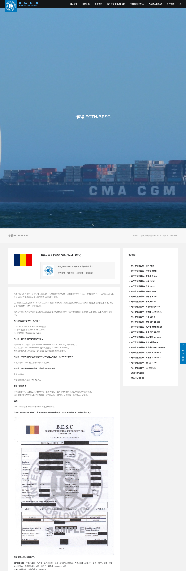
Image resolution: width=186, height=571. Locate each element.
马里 (56, 563)
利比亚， (89, 563)
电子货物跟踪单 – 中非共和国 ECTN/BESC (148, 347)
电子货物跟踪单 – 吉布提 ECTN (144, 271)
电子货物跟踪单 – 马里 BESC (143, 317)
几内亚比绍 (48, 563)
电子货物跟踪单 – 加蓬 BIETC (143, 281)
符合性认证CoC (137, 378)
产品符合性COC (155, 4)
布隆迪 (70, 563)
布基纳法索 (29, 566)
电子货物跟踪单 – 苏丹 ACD (142, 266)
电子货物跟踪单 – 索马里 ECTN (144, 363)
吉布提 (58, 566)
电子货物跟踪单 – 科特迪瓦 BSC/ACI (146, 337)
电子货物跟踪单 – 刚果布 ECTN (144, 297)
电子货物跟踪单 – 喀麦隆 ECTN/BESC (146, 312)
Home (135, 235)
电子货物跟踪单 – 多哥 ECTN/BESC (145, 332)
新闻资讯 (98, 4)
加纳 (37, 566)
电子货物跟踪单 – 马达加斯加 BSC (145, 342)
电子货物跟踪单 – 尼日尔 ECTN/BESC (146, 353)
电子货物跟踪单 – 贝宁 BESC (143, 286)
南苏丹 (43, 566)
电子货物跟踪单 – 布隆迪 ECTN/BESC (146, 358)
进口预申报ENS (137, 4)
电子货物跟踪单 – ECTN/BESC (143, 368)
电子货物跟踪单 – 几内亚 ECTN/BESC (146, 327)
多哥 (105, 563)
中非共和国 (30, 563)
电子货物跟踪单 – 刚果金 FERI (143, 291)
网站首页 (73, 4)
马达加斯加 (32, 569)
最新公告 (86, 4)
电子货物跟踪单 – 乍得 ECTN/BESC (145, 322)
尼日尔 (63, 563)
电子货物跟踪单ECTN (116, 4)
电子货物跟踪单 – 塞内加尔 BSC (144, 302)
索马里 (50, 566)
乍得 (94, 563)
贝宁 (100, 563)
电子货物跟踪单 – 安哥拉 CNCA (144, 276)
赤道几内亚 (79, 563)
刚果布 (20, 566)
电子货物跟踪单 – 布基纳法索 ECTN (145, 307)
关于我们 (170, 4)
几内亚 (39, 563)
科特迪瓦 (23, 569)
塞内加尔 (42, 569)
